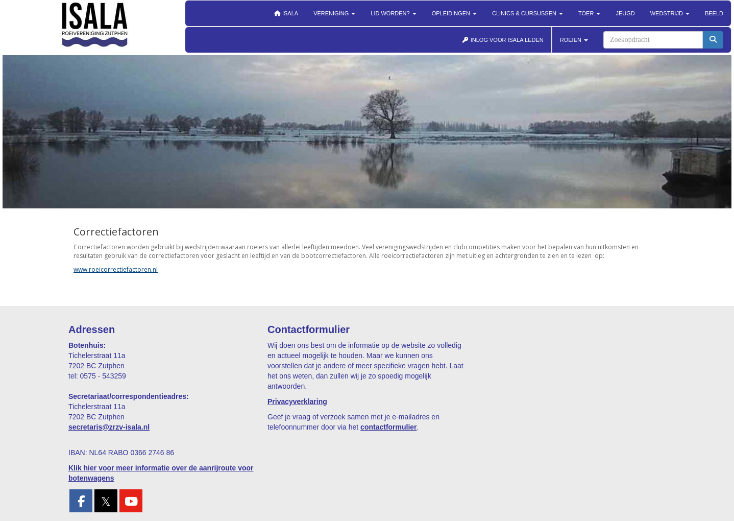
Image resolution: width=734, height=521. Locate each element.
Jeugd (625, 13)
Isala (286, 13)
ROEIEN (574, 40)
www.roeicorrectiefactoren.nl (116, 269)
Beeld (714, 13)
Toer (589, 13)
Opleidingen (454, 13)
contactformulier (388, 427)
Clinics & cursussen (527, 13)
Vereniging (334, 13)
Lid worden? (393, 13)
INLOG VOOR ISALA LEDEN (503, 40)
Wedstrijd (670, 13)
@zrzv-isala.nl (109, 427)
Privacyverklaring (297, 401)
